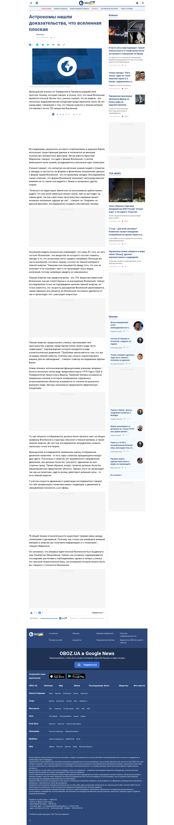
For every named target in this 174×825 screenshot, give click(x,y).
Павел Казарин (116, 435)
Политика (48, 686)
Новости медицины (56, 739)
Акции (76, 716)
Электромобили (65, 716)
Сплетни (59, 747)
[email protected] (56, 808)
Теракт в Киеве (127, 9)
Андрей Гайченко (116, 419)
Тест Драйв (53, 716)
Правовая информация (104, 633)
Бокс (75, 701)
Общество (123, 686)
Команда (76, 633)
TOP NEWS (115, 173)
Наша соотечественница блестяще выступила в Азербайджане (118, 111)
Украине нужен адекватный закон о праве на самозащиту (120, 461)
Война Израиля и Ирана (79, 9)
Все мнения (115, 475)
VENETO (95, 9)
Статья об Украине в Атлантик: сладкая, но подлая (121, 341)
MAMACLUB (70, 739)
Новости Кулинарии (73, 724)
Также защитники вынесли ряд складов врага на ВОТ (125, 217)
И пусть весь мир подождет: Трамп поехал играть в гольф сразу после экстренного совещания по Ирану (127, 50)
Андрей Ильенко (116, 331)
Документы (77, 640)
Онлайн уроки (68, 708)
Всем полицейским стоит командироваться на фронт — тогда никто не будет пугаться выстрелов (120, 325)
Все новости (139, 686)
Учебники (57, 708)
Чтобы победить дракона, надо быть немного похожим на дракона (122, 357)
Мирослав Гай (115, 468)
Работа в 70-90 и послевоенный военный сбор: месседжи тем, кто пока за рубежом (122, 445)
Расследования (96, 686)
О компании (53, 633)
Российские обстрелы (109, 9)
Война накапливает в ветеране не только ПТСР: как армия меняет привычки (123, 429)
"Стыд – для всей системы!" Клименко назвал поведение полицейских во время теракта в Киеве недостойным (125, 231)
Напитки (61, 724)
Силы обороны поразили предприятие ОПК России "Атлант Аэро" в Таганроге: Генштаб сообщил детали (126, 209)
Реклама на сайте (55, 640)
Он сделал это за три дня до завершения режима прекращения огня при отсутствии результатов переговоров (126, 59)
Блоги (106, 686)
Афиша (51, 747)
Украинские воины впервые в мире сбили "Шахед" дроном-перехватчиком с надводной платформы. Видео (127, 254)
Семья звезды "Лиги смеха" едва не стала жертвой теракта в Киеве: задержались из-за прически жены (121, 77)
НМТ (88, 708)
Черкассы (84, 693)
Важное (113, 15)
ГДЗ (50, 708)
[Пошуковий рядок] (143, 3)
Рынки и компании (56, 731)
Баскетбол (60, 701)
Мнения (113, 316)
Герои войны (46, 9)
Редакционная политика (49, 618)
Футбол (51, 701)
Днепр (75, 693)
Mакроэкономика (71, 731)
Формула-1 (83, 701)
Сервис (83, 716)
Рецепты (52, 724)
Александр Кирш (116, 348)
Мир (61, 686)
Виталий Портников (117, 364)
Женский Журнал (85, 747)
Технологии (40, 34)
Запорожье (67, 693)
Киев (51, 693)
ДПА (77, 708)
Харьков (58, 693)
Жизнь (77, 686)
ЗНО (83, 708)
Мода (75, 747)
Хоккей (69, 701)
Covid (78, 739)
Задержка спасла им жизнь (120, 85)
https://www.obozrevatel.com (109, 757)
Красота (68, 747)
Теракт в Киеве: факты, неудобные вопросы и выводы (121, 412)
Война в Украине (60, 9)
